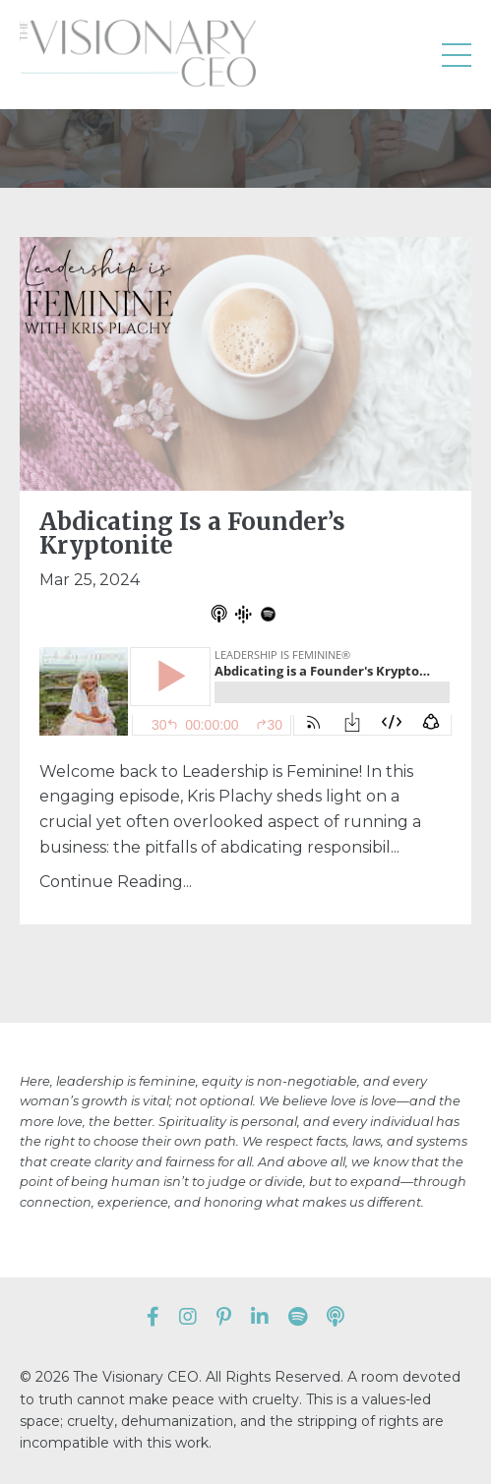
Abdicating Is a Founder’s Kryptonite (192, 534)
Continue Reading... (115, 881)
